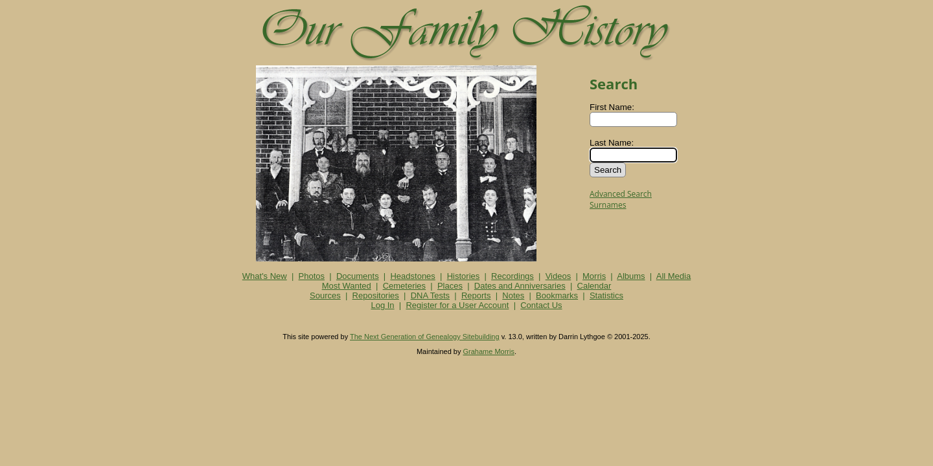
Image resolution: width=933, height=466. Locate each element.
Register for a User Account (457, 305)
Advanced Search (621, 193)
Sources (325, 295)
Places (450, 286)
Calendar (594, 286)
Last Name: (612, 143)
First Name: (612, 107)
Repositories (375, 295)
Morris (594, 276)
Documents (357, 276)
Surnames (608, 204)
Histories (463, 276)
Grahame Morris (488, 351)
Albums (631, 276)
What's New (264, 276)
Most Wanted (346, 286)
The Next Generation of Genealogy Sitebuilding (425, 336)
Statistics (606, 295)
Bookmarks (557, 295)
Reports (476, 295)
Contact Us (541, 305)
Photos (312, 276)
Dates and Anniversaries (520, 286)
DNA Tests (430, 295)
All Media (673, 276)
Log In (382, 305)
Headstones (412, 276)
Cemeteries (404, 286)
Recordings (512, 276)
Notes (513, 295)
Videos (558, 276)
